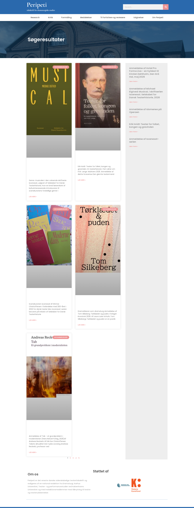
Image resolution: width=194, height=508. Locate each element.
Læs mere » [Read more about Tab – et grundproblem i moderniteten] (33, 453)
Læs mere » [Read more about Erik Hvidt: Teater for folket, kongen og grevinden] (82, 180)
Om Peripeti (157, 17)
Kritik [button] (50, 17)
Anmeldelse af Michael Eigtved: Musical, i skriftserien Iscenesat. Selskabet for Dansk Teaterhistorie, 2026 (49, 169)
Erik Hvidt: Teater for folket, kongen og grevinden (95, 158)
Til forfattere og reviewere (112, 17)
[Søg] (166, 7)
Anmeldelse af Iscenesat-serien (45, 296)
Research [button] (35, 17)
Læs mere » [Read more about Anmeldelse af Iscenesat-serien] (33, 320)
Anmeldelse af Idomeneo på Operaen (145, 111)
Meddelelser (86, 17)
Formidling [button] (66, 17)
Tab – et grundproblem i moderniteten (44, 428)
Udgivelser (138, 17)
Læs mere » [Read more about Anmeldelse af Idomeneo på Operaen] (133, 117)
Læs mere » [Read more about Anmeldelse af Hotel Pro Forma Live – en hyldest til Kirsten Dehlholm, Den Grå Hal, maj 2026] (133, 81)
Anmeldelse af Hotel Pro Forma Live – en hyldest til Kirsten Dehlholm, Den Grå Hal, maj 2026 (144, 72)
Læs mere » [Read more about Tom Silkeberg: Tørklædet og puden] (82, 325)
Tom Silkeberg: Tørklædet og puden (96, 303)
